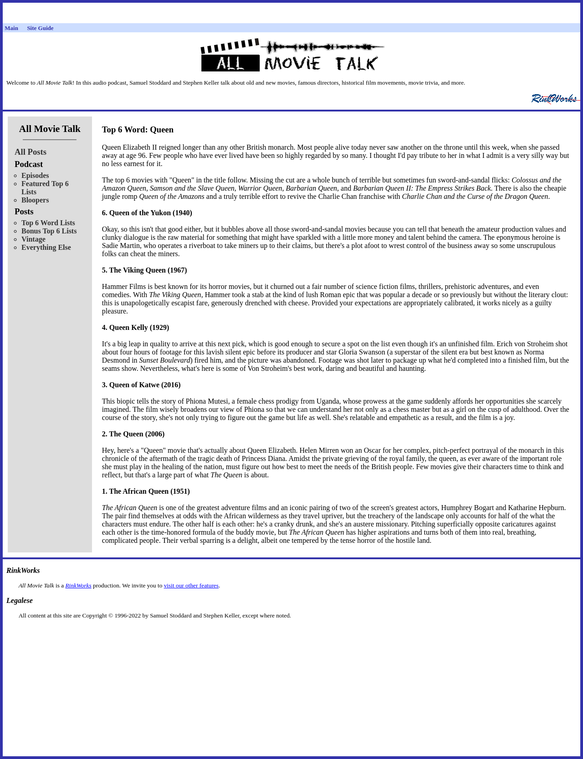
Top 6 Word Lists (48, 223)
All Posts (30, 152)
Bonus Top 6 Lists (49, 231)
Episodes (35, 175)
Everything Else (46, 247)
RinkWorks (78, 585)
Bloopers (35, 200)
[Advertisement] (291, 633)
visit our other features (191, 585)
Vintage (33, 239)
